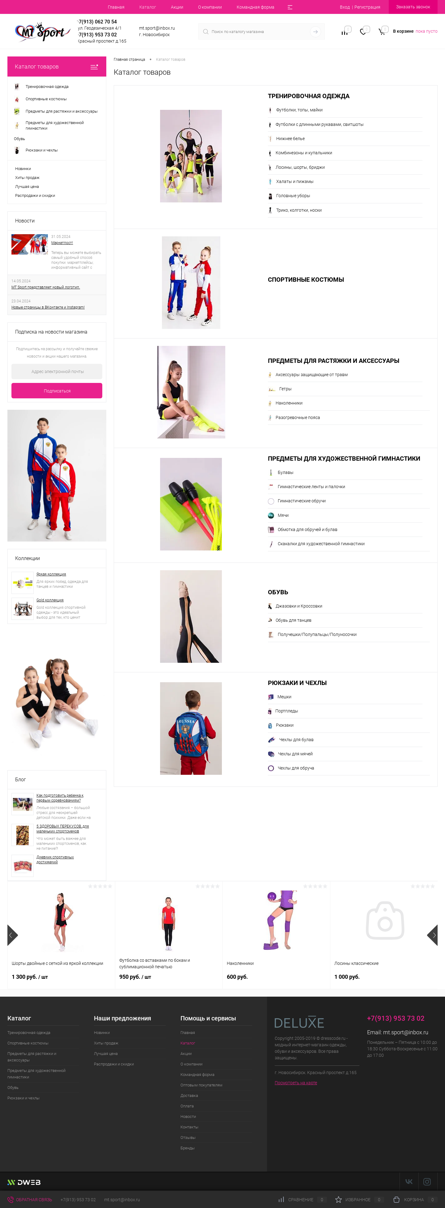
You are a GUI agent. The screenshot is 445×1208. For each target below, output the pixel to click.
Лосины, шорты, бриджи (296, 167)
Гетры (280, 389)
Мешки (279, 697)
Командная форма (255, 7)
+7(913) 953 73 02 (78, 1199)
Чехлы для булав (291, 740)
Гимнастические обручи (297, 501)
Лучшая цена (27, 186)
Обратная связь (29, 1199)
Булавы (281, 473)
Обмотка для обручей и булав (302, 530)
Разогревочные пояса (294, 418)
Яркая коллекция (51, 574)
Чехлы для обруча (291, 768)
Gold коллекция (50, 600)
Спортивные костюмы (306, 279)
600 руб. (237, 976)
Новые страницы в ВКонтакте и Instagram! (48, 307)
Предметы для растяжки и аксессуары (333, 361)
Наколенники (285, 404)
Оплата (187, 1106)
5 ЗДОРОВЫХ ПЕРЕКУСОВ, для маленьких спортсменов (62, 828)
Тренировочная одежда (309, 96)
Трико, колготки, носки (295, 210)
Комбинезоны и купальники (300, 153)
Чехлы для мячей (290, 754)
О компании (210, 7)
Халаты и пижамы (291, 182)
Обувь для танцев (290, 620)
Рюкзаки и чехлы (297, 683)
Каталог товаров (57, 66)
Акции (177, 7)
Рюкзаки (281, 726)
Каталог (147, 7)
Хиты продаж (27, 177)
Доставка (189, 1095)
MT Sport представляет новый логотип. (45, 287)
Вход (345, 7)
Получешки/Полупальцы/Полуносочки (312, 635)
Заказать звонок (413, 6)
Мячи (278, 516)
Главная (116, 7)
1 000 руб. (347, 976)
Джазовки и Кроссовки (295, 606)
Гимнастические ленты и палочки (306, 487)
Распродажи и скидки (35, 195)
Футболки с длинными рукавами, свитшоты (316, 125)
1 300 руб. (30, 976)
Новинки (23, 168)
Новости (25, 221)
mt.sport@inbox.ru (405, 1032)
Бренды (187, 1148)
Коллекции (27, 558)
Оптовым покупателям (201, 1085)
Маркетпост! (62, 243)
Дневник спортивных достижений (55, 859)
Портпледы (283, 711)
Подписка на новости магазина (51, 332)
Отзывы (188, 1137)
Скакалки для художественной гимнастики (316, 544)
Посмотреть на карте (296, 1082)
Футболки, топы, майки (295, 110)
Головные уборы (289, 196)
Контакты (189, 1127)
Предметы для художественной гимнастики (344, 458)
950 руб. (135, 976)
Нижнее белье (286, 139)
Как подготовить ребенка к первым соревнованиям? (59, 798)
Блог (20, 780)
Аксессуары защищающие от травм (308, 375)
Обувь (278, 592)
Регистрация (367, 7)
